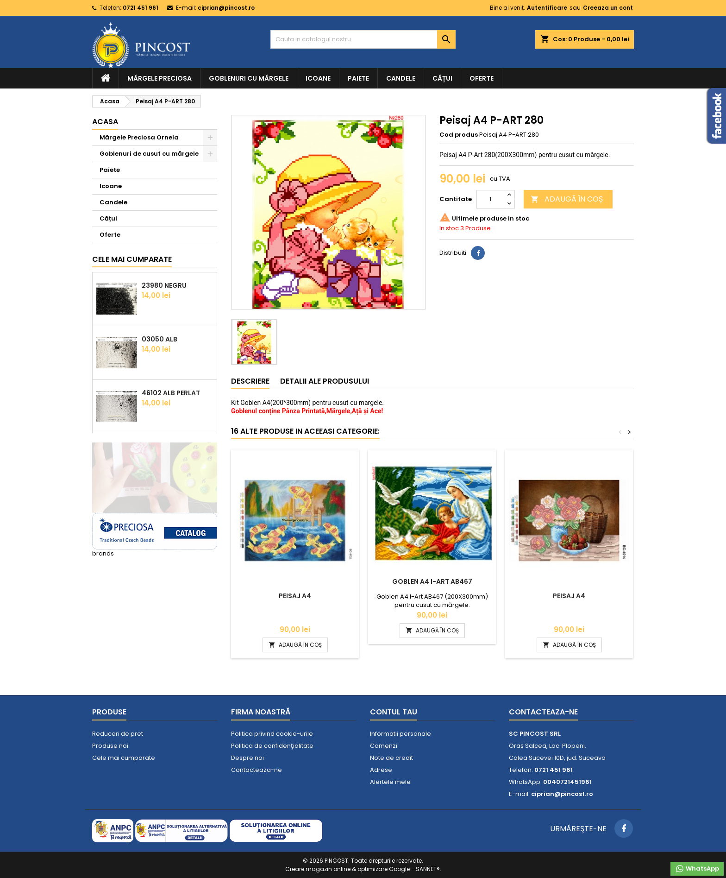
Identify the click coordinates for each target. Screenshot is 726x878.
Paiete (358, 78)
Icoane (318, 78)
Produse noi (110, 745)
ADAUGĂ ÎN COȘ (567, 199)
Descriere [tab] (250, 381)
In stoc (449, 228)
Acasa (105, 121)
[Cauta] (363, 39)
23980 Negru (164, 285)
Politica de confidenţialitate (272, 745)
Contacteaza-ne (256, 769)
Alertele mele (390, 781)
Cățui (442, 78)
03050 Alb (159, 339)
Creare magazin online (317, 869)
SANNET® (428, 869)
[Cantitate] (490, 199)
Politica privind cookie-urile (272, 733)
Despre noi (247, 757)
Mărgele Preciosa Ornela (139, 137)
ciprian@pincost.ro (226, 8)
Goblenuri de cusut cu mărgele (149, 153)
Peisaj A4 (295, 595)
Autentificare (547, 8)
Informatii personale (400, 733)
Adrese (381, 769)
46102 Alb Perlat (171, 393)
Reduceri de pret (117, 733)
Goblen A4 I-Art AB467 (432, 581)
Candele (400, 78)
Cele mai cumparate (132, 259)
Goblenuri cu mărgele (248, 78)
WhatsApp (697, 868)
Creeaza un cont (608, 8)
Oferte (481, 78)
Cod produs (458, 135)
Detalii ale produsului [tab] (324, 381)
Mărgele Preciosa (159, 78)
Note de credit (391, 757)
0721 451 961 (140, 8)
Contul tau (393, 712)
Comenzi (383, 745)
